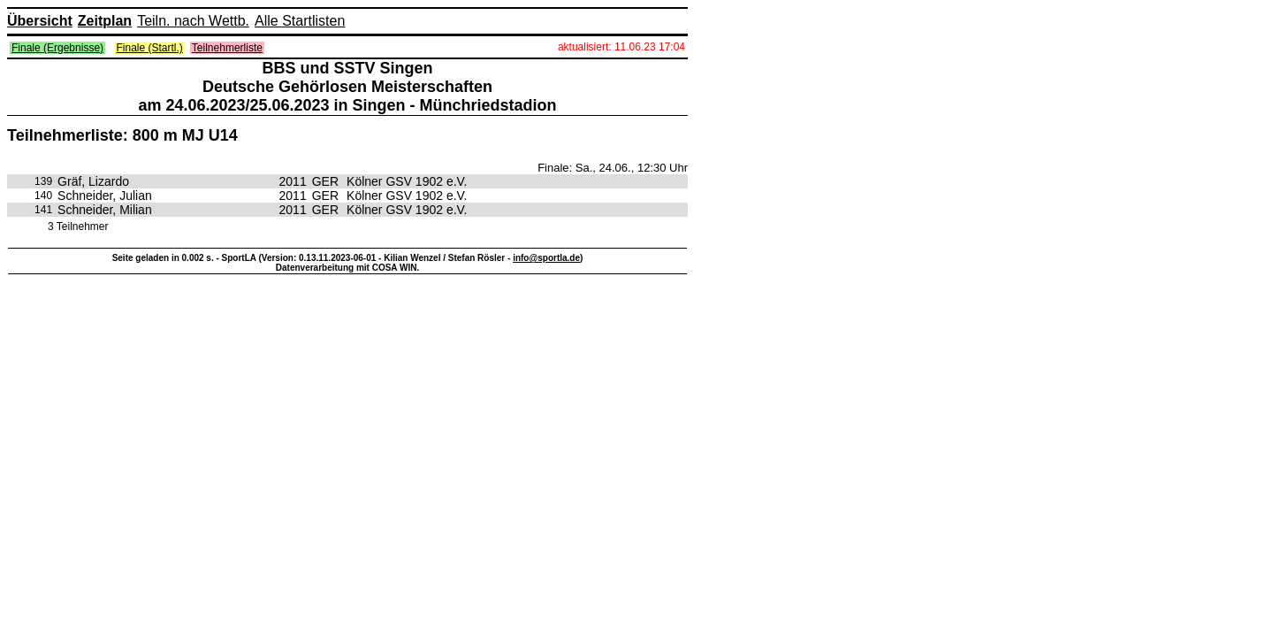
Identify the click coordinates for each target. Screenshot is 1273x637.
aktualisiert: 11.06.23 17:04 (621, 47)
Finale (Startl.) (150, 48)
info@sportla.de (546, 258)
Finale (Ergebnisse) (57, 48)
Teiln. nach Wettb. (193, 20)
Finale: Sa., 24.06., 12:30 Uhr (612, 167)
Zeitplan (105, 20)
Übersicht (39, 20)
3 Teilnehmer (78, 226)
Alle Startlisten (300, 20)
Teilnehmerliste (227, 48)
